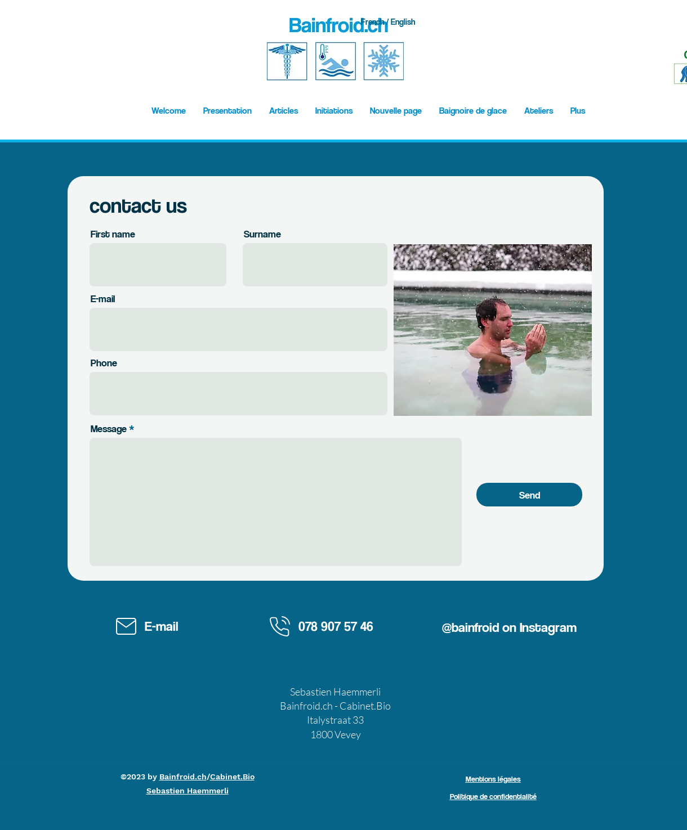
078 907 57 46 (335, 626)
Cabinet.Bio (232, 776)
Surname (262, 234)
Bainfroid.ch (183, 776)
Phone (104, 363)
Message (109, 429)
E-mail (103, 299)
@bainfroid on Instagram (509, 627)
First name (113, 234)
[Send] (529, 494)
